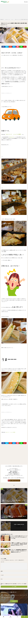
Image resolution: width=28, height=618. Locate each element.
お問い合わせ (10, 617)
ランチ (14, 26)
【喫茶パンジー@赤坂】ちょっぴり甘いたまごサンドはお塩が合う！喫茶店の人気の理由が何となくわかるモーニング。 (19, 544)
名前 (2, 571)
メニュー (17, 617)
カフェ (12, 19)
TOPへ (24, 617)
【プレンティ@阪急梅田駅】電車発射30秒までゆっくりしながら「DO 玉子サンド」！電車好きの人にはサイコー (19, 551)
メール (2, 575)
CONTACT (14, 601)
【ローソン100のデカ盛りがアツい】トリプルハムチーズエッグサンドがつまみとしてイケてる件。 (19, 537)
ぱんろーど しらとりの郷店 (10, 432)
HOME (2, 19)
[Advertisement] (14, 11)
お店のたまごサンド (18, 26)
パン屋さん (10, 26)
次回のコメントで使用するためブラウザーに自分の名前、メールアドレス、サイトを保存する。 (13, 584)
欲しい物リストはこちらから (15, 480)
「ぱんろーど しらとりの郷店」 (13, 134)
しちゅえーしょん (7, 19)
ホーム (3, 617)
